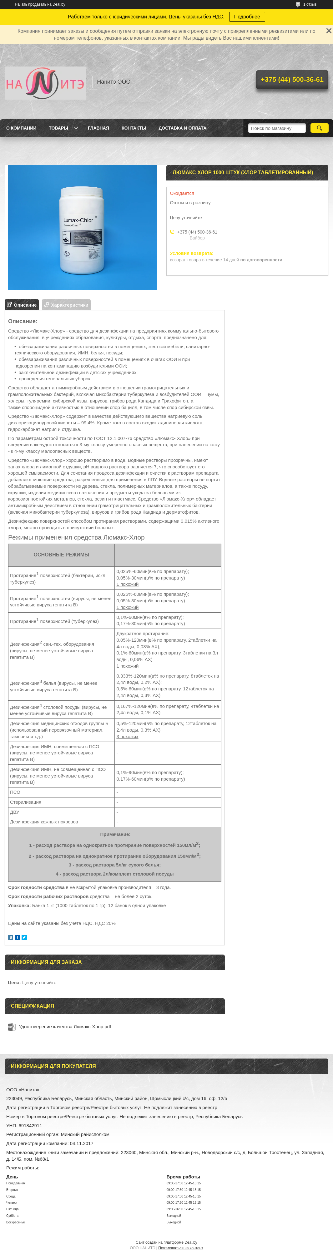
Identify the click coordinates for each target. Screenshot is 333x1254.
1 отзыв (309, 4)
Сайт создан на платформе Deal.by (166, 1242)
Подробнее (247, 16)
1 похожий (127, 584)
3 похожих (127, 736)
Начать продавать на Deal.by (40, 4)
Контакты (134, 128)
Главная (98, 128)
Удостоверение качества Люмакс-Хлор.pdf (65, 1026)
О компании (21, 128)
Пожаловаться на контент (180, 1248)
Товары (58, 128)
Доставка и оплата (182, 128)
